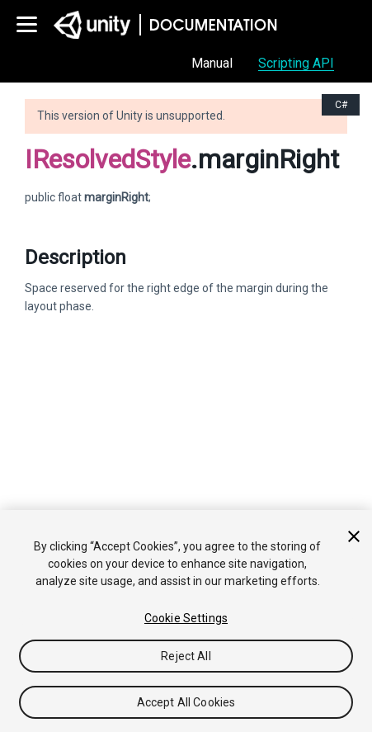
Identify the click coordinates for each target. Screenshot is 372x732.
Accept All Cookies (186, 702)
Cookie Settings (186, 618)
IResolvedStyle (108, 159)
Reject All (185, 656)
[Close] (354, 536)
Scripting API (296, 63)
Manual (212, 63)
